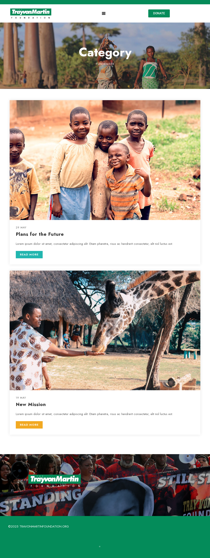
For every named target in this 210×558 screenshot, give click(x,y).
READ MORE (29, 254)
